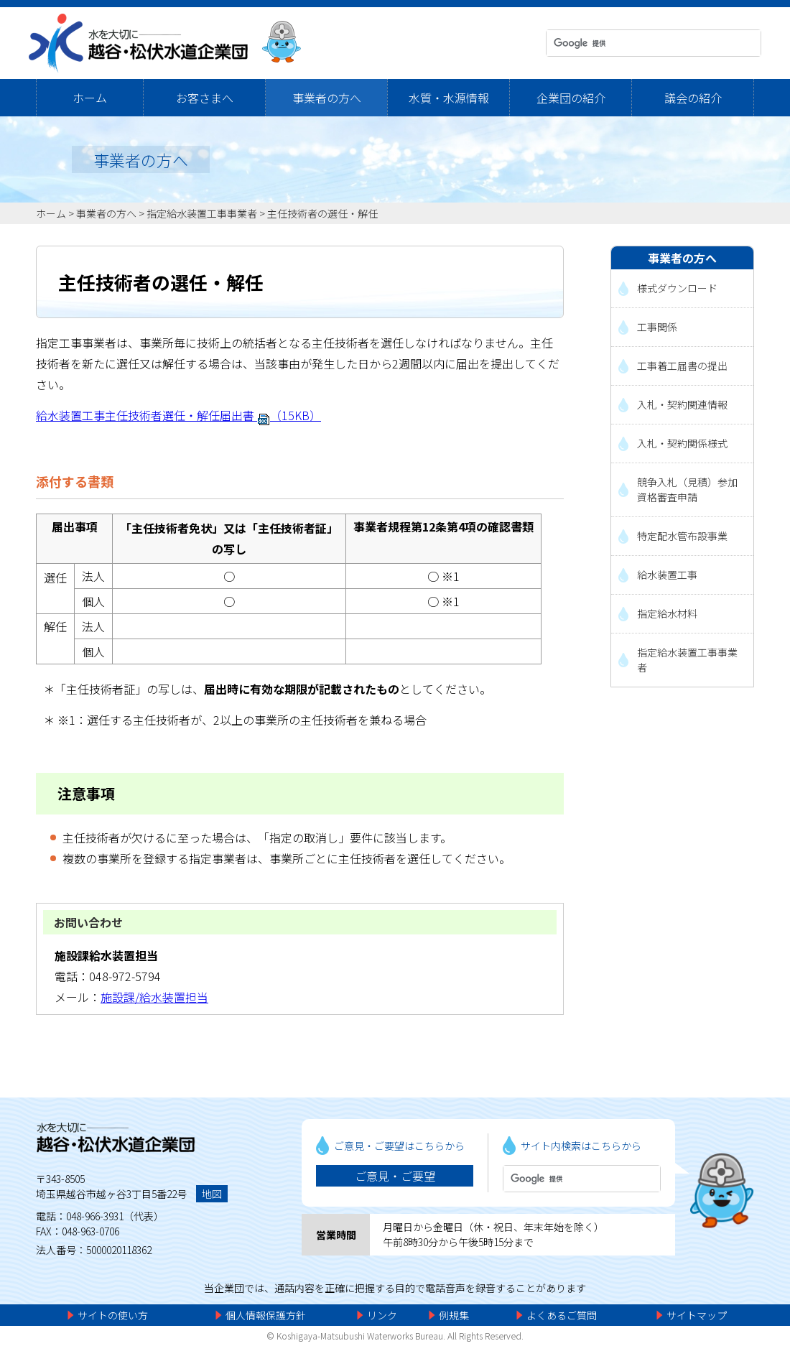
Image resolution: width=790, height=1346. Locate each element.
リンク (382, 1315)
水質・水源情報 (449, 97)
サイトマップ (696, 1315)
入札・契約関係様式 (682, 443)
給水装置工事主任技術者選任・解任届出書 (178, 415)
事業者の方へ (326, 97)
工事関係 (657, 327)
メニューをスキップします (455, 10)
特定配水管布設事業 (682, 536)
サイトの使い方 (113, 1315)
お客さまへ (204, 97)
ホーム (90, 97)
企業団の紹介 (570, 97)
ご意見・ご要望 (395, 1175)
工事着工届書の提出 (682, 365)
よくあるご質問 (561, 1315)
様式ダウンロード (677, 288)
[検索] (641, 43)
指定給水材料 (667, 613)
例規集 (454, 1315)
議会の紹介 (693, 97)
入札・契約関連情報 (682, 404)
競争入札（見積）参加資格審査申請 (687, 489)
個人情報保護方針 (266, 1315)
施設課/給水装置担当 (154, 997)
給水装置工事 (667, 574)
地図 (212, 1194)
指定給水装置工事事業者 (202, 213)
